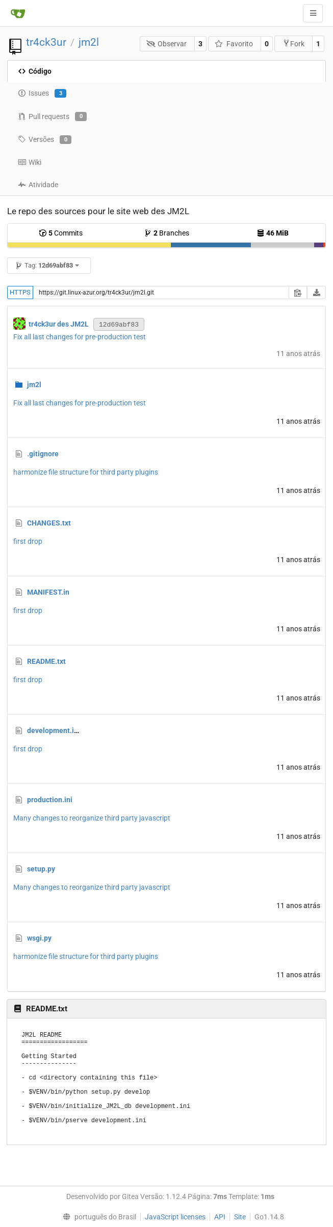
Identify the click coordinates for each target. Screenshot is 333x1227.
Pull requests (52, 116)
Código (35, 71)
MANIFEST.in (48, 592)
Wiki (29, 162)
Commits (61, 233)
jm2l (89, 42)
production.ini (49, 800)
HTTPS (20, 292)
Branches (166, 233)
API (219, 1217)
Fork (293, 43)
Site (240, 1217)
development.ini (53, 730)
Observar (166, 44)
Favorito (234, 44)
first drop (27, 541)
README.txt (46, 661)
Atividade (38, 185)
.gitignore (43, 454)
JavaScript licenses (175, 1217)
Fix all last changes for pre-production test (79, 337)
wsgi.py (39, 938)
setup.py (41, 869)
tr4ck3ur (46, 42)
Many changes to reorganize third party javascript (91, 818)
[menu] (97, 1217)
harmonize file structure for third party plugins (85, 472)
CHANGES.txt (49, 523)
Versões (44, 139)
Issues (42, 93)
